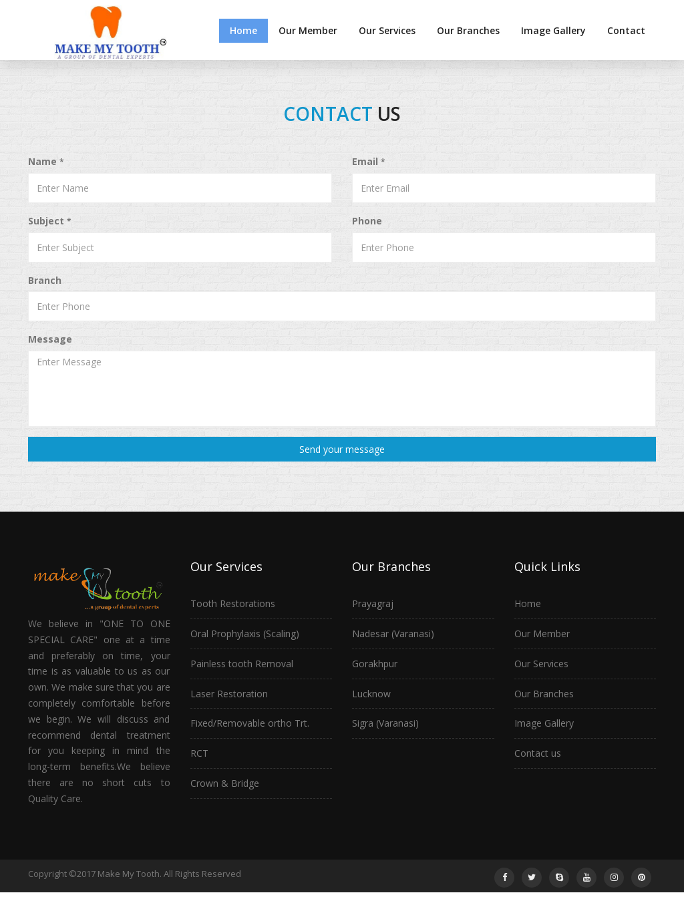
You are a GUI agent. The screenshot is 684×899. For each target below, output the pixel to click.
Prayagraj (372, 603)
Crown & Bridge (224, 783)
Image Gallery (553, 30)
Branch (44, 280)
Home (243, 30)
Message (50, 339)
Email (368, 161)
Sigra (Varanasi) (385, 723)
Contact (626, 30)
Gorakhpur (374, 663)
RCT (199, 753)
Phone (367, 220)
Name (45, 161)
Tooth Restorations (232, 603)
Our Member (308, 30)
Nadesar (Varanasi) (393, 633)
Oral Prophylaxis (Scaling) (244, 633)
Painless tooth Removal (241, 663)
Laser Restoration (229, 693)
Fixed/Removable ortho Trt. (249, 723)
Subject (49, 220)
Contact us (537, 753)
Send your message (342, 449)
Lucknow (371, 693)
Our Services (387, 30)
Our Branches (468, 30)
